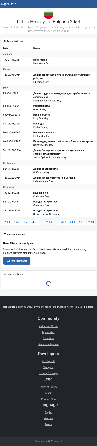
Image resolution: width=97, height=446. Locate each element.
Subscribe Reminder (17, 260)
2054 (49, 222)
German (48, 418)
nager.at (58, 441)
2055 (63, 222)
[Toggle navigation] (92, 4)
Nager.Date (8, 4)
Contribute (48, 338)
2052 (25, 222)
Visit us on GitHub (48, 326)
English (48, 412)
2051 (16, 222)
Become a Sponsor (48, 344)
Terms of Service (49, 387)
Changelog (48, 367)
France (48, 424)
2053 (34, 222)
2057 (82, 222)
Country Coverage (48, 373)
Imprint (48, 393)
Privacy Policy (48, 399)
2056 (72, 222)
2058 (91, 222)
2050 (7, 222)
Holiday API (48, 361)
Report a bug (48, 332)
